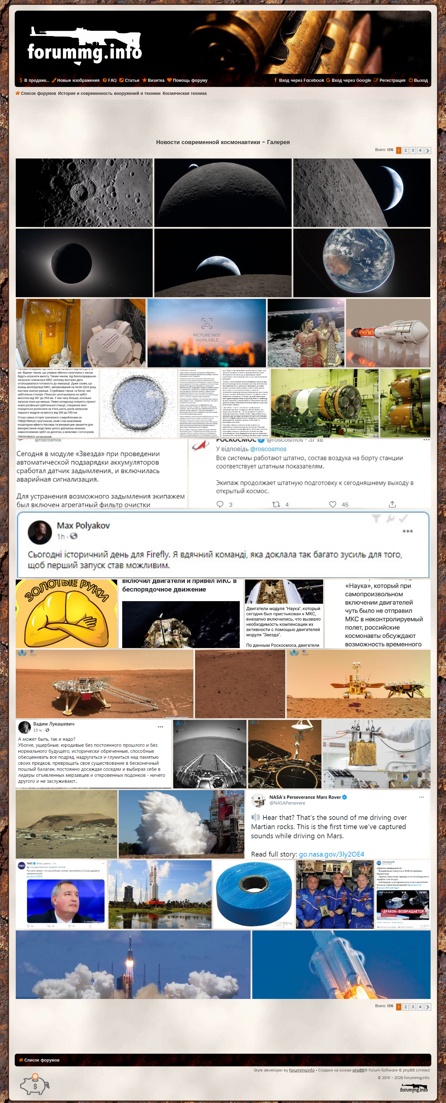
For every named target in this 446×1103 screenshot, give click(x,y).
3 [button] (413, 150)
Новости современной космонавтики (208, 142)
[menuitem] (109, 80)
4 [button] (420, 150)
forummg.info (302, 1070)
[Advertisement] (223, 118)
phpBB (359, 1070)
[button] (427, 150)
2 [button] (406, 150)
